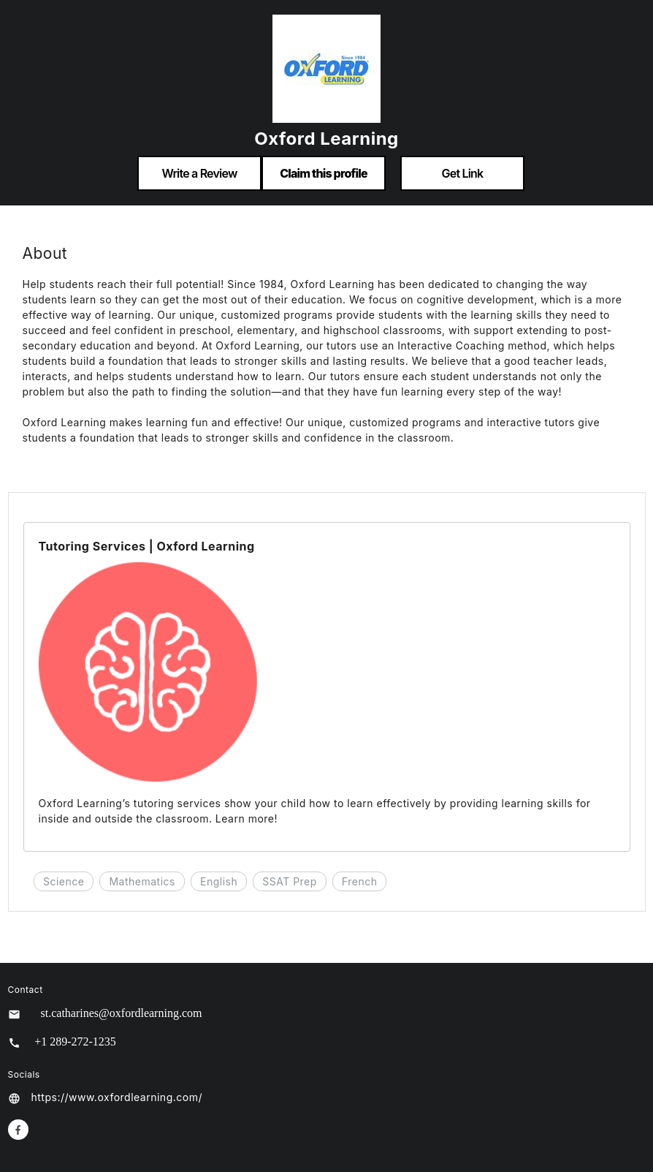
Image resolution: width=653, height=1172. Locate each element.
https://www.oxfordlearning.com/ (116, 1097)
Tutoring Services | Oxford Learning (147, 546)
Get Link (463, 173)
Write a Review (199, 173)
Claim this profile (323, 173)
